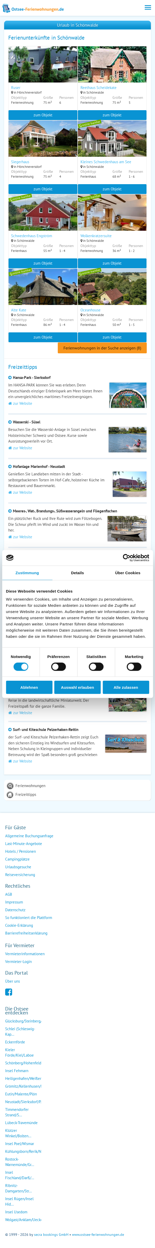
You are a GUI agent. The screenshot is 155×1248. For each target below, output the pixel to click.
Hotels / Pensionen (20, 851)
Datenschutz (15, 909)
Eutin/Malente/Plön (21, 1094)
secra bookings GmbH (51, 1234)
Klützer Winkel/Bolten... (18, 1133)
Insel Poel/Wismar (19, 1143)
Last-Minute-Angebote (23, 843)
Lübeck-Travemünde (21, 1122)
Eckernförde (15, 1042)
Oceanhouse (90, 310)
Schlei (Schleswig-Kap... (20, 1031)
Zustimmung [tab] (27, 572)
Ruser (15, 87)
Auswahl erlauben (77, 687)
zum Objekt (43, 115)
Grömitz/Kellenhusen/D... (25, 1086)
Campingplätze (17, 859)
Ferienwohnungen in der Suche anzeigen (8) (102, 347)
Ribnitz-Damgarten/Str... (18, 1188)
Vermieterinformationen (25, 953)
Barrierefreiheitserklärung (26, 933)
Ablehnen (29, 687)
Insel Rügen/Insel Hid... (19, 1201)
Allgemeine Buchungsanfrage (29, 835)
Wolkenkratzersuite (96, 235)
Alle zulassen (125, 687)
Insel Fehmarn (16, 1070)
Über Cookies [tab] (128, 572)
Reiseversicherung (20, 874)
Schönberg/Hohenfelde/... (26, 1062)
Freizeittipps (25, 794)
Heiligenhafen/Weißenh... (26, 1078)
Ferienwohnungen (30, 785)
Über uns (12, 981)
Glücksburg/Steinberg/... (25, 1021)
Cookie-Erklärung (19, 925)
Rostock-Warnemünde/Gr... (19, 1162)
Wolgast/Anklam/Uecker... (26, 1219)
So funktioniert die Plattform (28, 917)
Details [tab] (77, 572)
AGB (8, 894)
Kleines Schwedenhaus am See (105, 161)
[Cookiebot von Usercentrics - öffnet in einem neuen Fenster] (126, 558)
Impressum (14, 902)
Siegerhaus (20, 161)
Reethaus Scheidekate (98, 87)
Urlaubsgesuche (18, 866)
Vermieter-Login (18, 961)
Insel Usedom (16, 1211)
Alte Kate (18, 310)
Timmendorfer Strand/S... (17, 1112)
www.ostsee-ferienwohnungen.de (98, 1234)
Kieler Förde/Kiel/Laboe (19, 1052)
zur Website (20, 403)
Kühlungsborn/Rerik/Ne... (25, 1151)
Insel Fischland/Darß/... (19, 1175)
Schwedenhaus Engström (31, 235)
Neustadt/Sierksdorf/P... (24, 1101)
